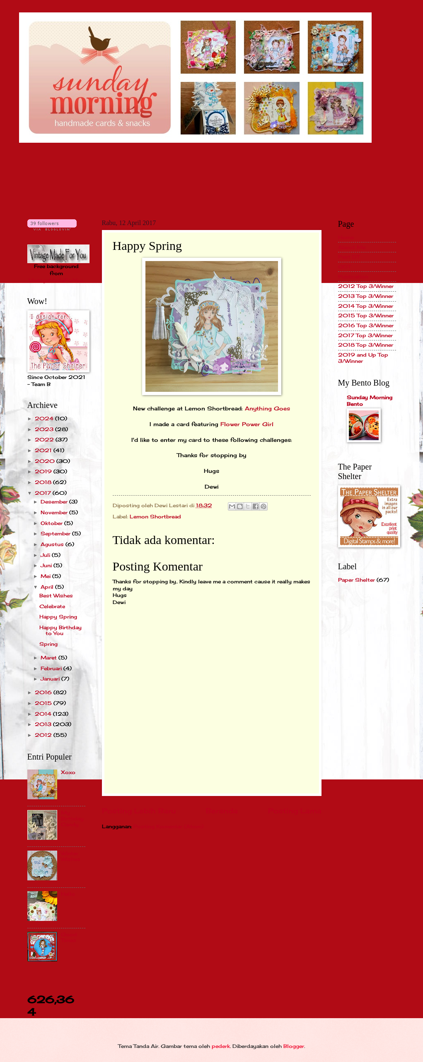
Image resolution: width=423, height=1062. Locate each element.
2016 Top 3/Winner (366, 325)
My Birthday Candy (72, 819)
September (56, 533)
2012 (44, 735)
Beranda (222, 811)
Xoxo (68, 772)
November (55, 512)
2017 (44, 493)
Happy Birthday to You (60, 630)
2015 (44, 703)
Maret (49, 657)
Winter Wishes (70, 856)
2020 (45, 461)
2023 (45, 429)
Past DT (349, 257)
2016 (44, 692)
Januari (51, 679)
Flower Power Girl (246, 424)
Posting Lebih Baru (139, 811)
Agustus (53, 544)
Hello (68, 894)
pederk (221, 1046)
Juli (46, 555)
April (48, 587)
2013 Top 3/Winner (365, 296)
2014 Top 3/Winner (365, 306)
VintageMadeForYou (56, 280)
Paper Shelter (356, 580)
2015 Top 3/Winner (366, 315)
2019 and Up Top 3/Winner (363, 358)
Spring (48, 644)
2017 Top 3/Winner (365, 335)
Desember (55, 502)
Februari (52, 668)
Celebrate (52, 606)
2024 (45, 418)
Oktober (52, 523)
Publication (353, 276)
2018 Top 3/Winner (365, 345)
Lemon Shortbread (155, 516)
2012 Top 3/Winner (366, 286)
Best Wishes (56, 595)
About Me (351, 247)
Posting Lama (294, 811)
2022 (45, 439)
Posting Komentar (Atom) (168, 826)
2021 (44, 450)
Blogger (293, 1046)
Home (346, 237)
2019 (44, 471)
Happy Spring (58, 617)
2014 (44, 714)
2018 (44, 482)
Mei (46, 576)
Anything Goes (267, 408)
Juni (47, 565)
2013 (44, 724)
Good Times (69, 937)
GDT (344, 267)
